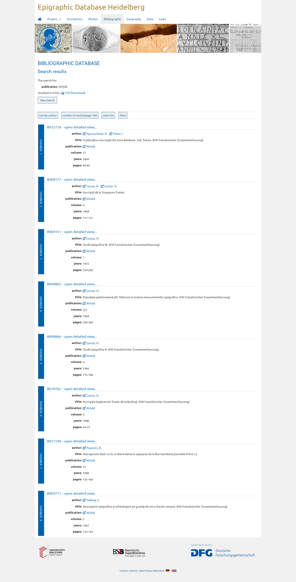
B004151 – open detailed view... (72, 232)
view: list (108, 115)
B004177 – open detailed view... (72, 179)
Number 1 (41, 147)
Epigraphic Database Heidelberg (91, 7)
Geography (134, 19)
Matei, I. (118, 133)
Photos (93, 19)
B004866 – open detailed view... (72, 336)
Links (162, 19)
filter (123, 115)
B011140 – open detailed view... (72, 441)
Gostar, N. (110, 186)
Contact (124, 570)
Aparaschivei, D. (97, 133)
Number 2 (41, 199)
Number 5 (41, 356)
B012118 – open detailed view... (72, 127)
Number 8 (41, 513)
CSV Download (73, 93)
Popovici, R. (94, 448)
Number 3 (41, 251)
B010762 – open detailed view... (72, 389)
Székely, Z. (93, 500)
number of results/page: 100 (80, 115)
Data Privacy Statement (151, 570)
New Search (47, 100)
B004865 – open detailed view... (72, 284)
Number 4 (41, 304)
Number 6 (41, 408)
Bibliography (112, 19)
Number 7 (41, 461)
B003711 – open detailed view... (72, 493)
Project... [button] (54, 19)
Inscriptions (75, 19)
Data (150, 19)
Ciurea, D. (92, 186)
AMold (90, 146)
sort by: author (48, 115)
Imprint (133, 570)
